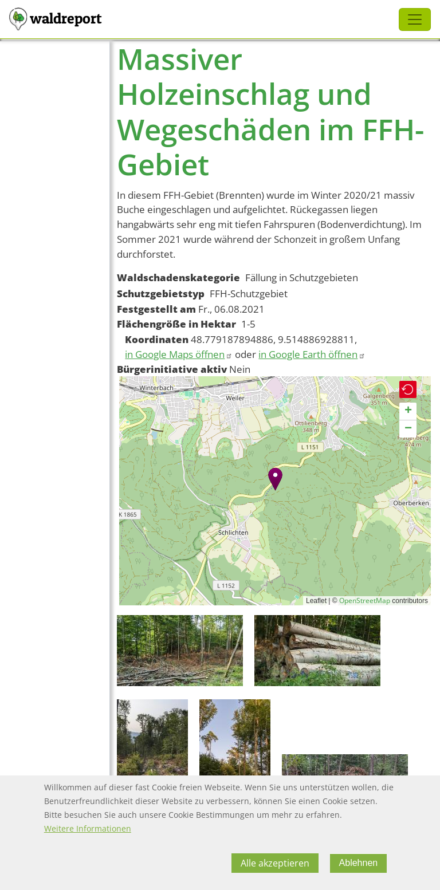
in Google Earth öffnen (312, 354)
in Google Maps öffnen (179, 354)
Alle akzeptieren (275, 863)
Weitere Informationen (87, 828)
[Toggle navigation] (415, 19)
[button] (275, 479)
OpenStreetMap (364, 600)
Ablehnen (358, 863)
